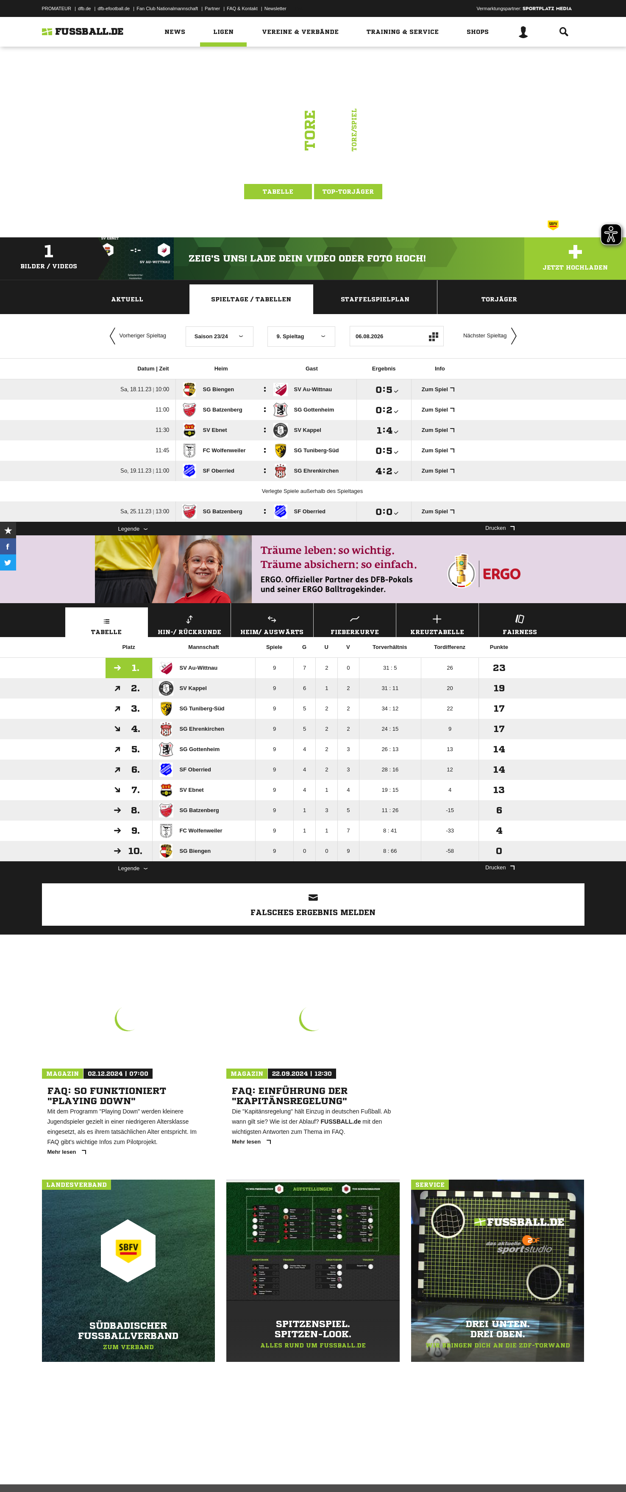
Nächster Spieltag (492, 336)
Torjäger (499, 299)
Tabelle (278, 192)
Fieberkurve (355, 623)
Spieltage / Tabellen (251, 299)
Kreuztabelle (437, 623)
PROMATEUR (56, 8)
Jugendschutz (194, 1472)
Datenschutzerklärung (95, 1472)
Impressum (53, 1472)
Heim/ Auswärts (272, 623)
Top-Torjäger (348, 192)
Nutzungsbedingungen (148, 1472)
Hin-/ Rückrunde (189, 623)
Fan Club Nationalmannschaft (167, 8)
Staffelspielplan (375, 299)
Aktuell (127, 299)
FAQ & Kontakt (242, 8)
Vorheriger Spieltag (136, 336)
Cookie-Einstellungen (290, 1472)
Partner (212, 8)
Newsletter (275, 8)
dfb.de (84, 8)
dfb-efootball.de (113, 8)
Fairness (520, 623)
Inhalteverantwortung (238, 1472)
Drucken (499, 528)
